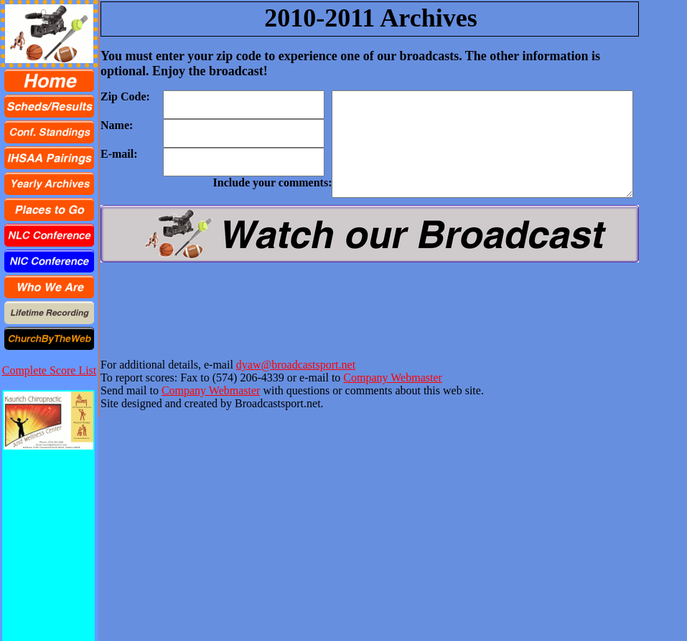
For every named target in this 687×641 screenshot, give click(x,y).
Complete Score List (49, 370)
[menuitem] (49, 80)
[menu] (49, 209)
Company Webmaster (392, 377)
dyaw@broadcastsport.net (295, 365)
